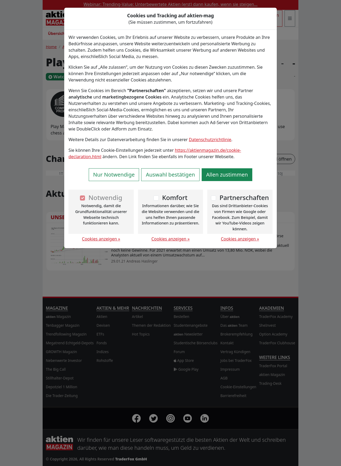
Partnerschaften (244, 197)
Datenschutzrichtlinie (210, 139)
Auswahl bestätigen (170, 174)
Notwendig (105, 197)
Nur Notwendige (114, 174)
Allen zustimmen (227, 174)
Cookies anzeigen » (101, 239)
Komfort (174, 197)
